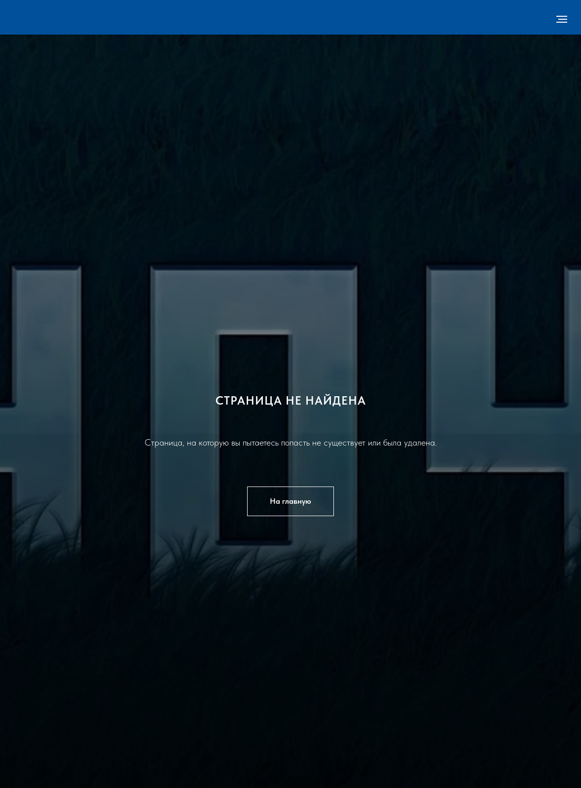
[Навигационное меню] (561, 19)
